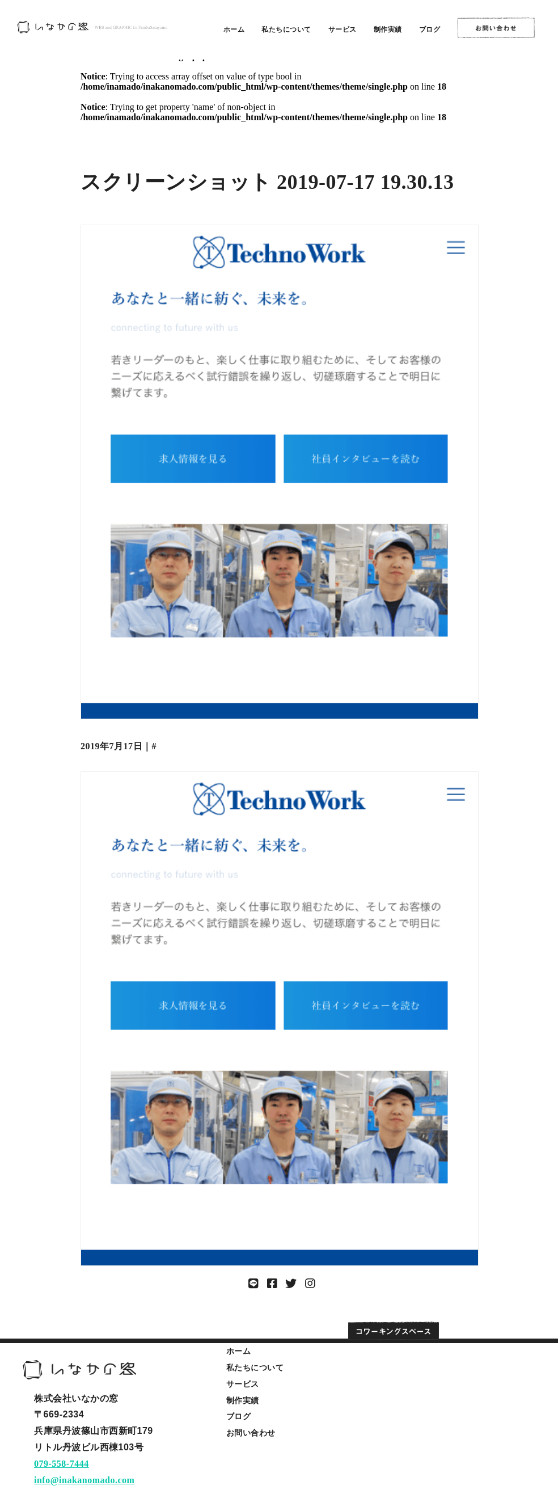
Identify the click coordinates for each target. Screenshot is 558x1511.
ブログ (430, 29)
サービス (342, 29)
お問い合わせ (251, 1432)
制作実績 (388, 29)
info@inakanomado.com (84, 1480)
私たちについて (286, 29)
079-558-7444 (61, 1463)
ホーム (234, 29)
